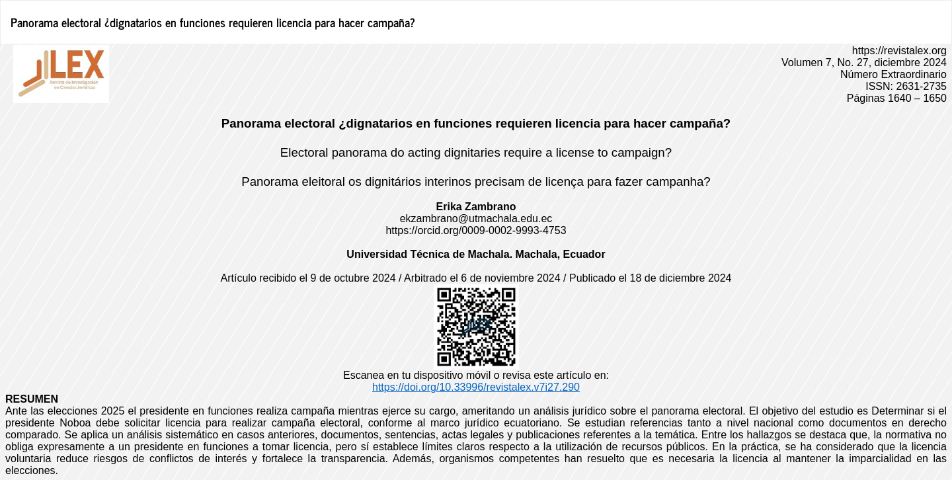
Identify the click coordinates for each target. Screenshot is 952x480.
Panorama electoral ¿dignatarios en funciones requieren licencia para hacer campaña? (213, 22)
